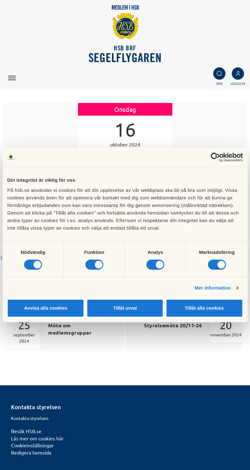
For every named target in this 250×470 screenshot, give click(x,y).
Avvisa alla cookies (45, 308)
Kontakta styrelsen (29, 418)
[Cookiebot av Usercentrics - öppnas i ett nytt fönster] (215, 157)
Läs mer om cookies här (37, 438)
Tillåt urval (125, 308)
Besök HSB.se (26, 431)
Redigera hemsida (31, 452)
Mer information (213, 287)
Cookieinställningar (32, 445)
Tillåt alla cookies (204, 308)
